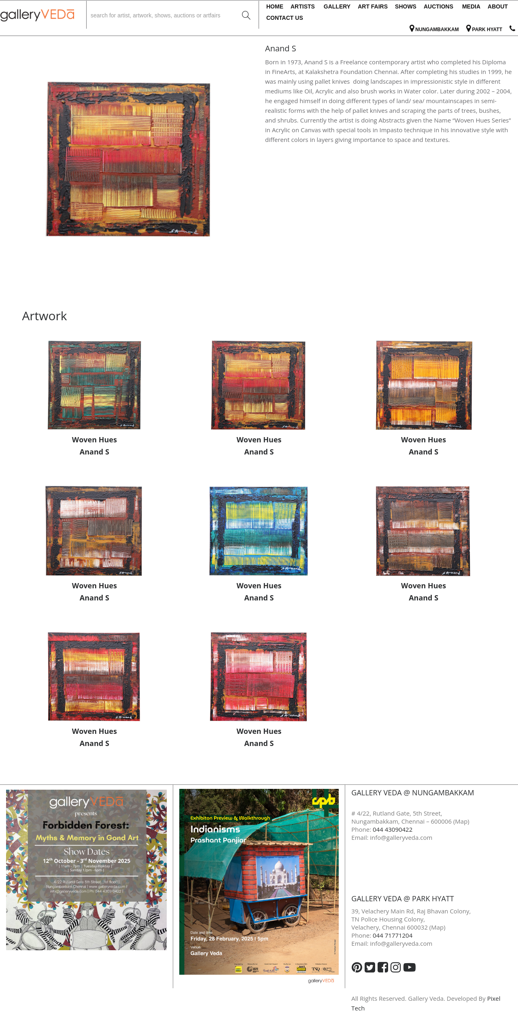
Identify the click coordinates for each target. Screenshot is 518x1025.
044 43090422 (392, 829)
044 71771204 (392, 935)
